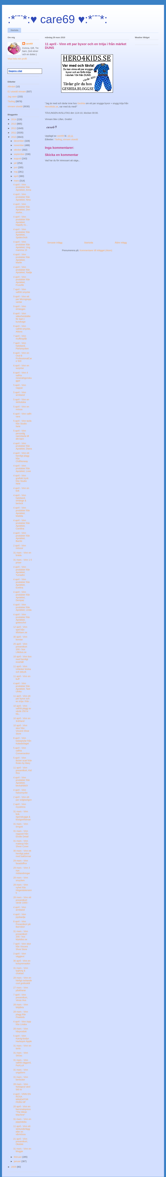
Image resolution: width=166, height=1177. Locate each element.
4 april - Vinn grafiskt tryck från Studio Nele (21, 479)
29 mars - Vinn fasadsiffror (20, 862)
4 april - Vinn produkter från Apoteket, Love (22, 468)
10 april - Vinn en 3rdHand (21, 719)
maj (16, 171)
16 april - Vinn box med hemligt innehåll (22, 659)
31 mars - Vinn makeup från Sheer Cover (21, 844)
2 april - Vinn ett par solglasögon (22, 798)
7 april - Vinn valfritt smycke (21, 290)
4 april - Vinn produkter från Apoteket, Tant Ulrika (21, 687)
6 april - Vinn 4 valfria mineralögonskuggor (22, 376)
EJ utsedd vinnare (17, 91)
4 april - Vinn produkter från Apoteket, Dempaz (21, 596)
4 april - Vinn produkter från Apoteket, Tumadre (21, 571)
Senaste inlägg (54, 242)
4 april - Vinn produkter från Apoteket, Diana (22, 446)
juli (15, 163)
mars (16, 180)
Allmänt (11, 86)
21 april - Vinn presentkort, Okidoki (20, 1142)
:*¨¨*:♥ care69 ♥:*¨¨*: (57, 19)
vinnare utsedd (70, 139)
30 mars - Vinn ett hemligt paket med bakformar (22, 853)
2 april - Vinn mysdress (19, 805)
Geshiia (81, 103)
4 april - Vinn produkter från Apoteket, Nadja (22, 270)
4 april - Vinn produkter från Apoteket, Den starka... (21, 208)
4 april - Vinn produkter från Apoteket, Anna (22, 187)
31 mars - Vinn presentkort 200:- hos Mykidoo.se (20, 935)
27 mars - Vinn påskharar (20, 989)
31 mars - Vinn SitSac (20, 1054)
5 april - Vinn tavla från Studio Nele (22, 424)
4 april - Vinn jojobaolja (19, 915)
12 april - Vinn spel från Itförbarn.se (20, 630)
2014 (14, 119)
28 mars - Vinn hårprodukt (20, 1030)
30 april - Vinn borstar (20, 638)
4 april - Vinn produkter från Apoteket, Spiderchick (21, 233)
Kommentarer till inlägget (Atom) (96, 250)
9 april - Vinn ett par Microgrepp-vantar (22, 299)
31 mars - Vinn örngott (20, 825)
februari (18, 1157)
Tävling (58, 139)
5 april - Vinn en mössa (21, 408)
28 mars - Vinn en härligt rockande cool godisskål (22, 980)
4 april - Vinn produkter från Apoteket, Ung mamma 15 (21, 246)
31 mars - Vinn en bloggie (22, 1150)
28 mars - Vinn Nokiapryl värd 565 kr (21, 1087)
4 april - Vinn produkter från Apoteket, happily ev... (21, 220)
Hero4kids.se (51, 106)
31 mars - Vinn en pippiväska (22, 1120)
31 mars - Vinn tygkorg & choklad (20, 971)
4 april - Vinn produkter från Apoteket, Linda (22, 607)
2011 (14, 132)
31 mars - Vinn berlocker (20, 1078)
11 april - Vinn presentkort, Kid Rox (22, 770)
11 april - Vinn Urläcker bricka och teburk (22, 669)
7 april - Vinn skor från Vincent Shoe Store (22, 946)
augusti (18, 158)
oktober (18, 149)
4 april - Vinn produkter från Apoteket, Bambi (21, 537)
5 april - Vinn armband (19, 393)
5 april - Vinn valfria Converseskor (21, 751)
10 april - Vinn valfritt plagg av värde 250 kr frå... (22, 710)
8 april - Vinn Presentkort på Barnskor (21, 924)
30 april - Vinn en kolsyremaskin (21, 962)
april (16, 176)
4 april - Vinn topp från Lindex (22, 1023)
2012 (14, 128)
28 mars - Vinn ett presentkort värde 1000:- (22, 900)
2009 (14, 1167)
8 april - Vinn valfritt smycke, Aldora (22, 329)
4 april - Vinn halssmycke (20, 791)
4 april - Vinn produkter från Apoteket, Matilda (21, 511)
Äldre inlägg (121, 242)
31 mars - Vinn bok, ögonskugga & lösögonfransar (22, 815)
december (19, 141)
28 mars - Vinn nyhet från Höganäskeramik (22, 888)
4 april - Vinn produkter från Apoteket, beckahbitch (21, 781)
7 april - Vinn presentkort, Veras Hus (20, 997)
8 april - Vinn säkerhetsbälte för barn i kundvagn (21, 317)
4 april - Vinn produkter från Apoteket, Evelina (21, 583)
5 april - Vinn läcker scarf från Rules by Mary (22, 760)
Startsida (14, 30)
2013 (14, 123)
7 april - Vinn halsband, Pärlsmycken (21, 346)
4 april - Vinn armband (19, 908)
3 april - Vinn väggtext (19, 955)
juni (16, 167)
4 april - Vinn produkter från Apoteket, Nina (22, 197)
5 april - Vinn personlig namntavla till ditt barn (21, 434)
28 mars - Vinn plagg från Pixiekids (20, 1014)
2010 (14, 137)
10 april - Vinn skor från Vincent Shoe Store (21, 729)
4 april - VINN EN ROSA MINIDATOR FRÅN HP (22, 1098)
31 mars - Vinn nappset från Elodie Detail (21, 834)
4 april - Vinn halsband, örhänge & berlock (19, 499)
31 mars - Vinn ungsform (20, 1071)
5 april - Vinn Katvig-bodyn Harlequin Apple (22, 1039)
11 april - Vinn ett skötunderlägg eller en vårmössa (21, 1130)
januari (17, 1161)
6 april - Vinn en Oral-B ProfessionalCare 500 (22, 357)
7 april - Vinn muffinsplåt (20, 337)
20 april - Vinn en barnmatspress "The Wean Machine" (22, 1110)
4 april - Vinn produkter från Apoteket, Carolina (21, 524)
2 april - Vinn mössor (19, 547)
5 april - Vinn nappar (19, 386)
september (19, 154)
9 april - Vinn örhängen (19, 307)
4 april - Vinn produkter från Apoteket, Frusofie (21, 281)
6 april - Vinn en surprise (21, 367)
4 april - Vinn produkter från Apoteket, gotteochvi (21, 618)
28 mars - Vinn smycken (20, 879)
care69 (29, 43)
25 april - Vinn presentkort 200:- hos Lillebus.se (20, 648)
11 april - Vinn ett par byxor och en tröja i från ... (22, 699)
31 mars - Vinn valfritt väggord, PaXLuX (22, 1063)
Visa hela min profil (17, 58)
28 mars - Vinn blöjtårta (20, 1006)
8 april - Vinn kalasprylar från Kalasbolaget (22, 741)
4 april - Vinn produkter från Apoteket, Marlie (21, 258)
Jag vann (12, 96)
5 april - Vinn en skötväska (21, 401)
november (19, 145)
